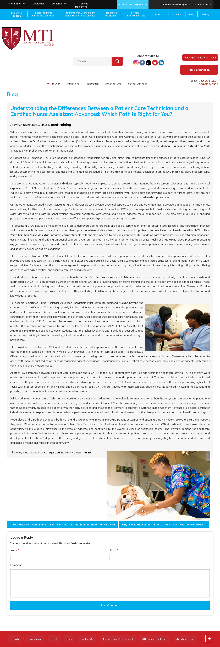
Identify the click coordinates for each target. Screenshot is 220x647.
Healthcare (111, 14)
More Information (199, 69)
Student (135, 14)
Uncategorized (50, 452)
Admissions (72, 83)
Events (56, 638)
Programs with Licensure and (80, 14)
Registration (91, 83)
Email (114, 550)
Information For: (17, 3)
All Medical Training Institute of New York (186, 4)
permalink (84, 452)
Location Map (36, 638)
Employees (39, 3)
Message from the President (122, 638)
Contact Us (90, 638)
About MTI (55, 83)
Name (14, 550)
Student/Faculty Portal (133, 4)
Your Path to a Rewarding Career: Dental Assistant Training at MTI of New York (62, 524)
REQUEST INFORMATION (200, 57)
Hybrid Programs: (43, 14)
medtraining (61, 124)
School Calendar (137, 83)
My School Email (113, 83)
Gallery (205, 14)
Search (15, 638)
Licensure (159, 14)
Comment (17, 565)
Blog (191, 14)
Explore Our (17, 14)
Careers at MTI (60, 3)
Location (177, 14)
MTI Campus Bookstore (81, 5)
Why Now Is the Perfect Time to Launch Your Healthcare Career (164, 524)
